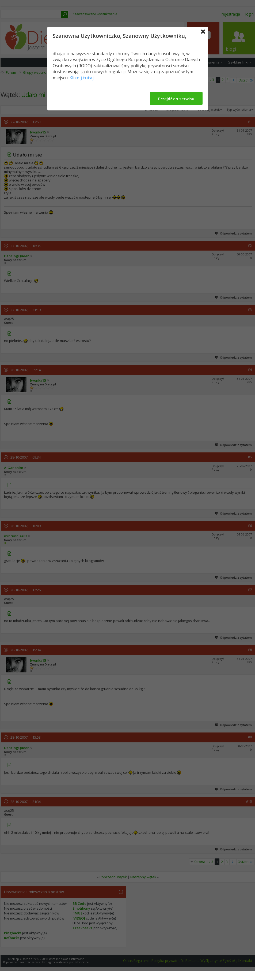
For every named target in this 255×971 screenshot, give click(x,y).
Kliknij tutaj (82, 78)
